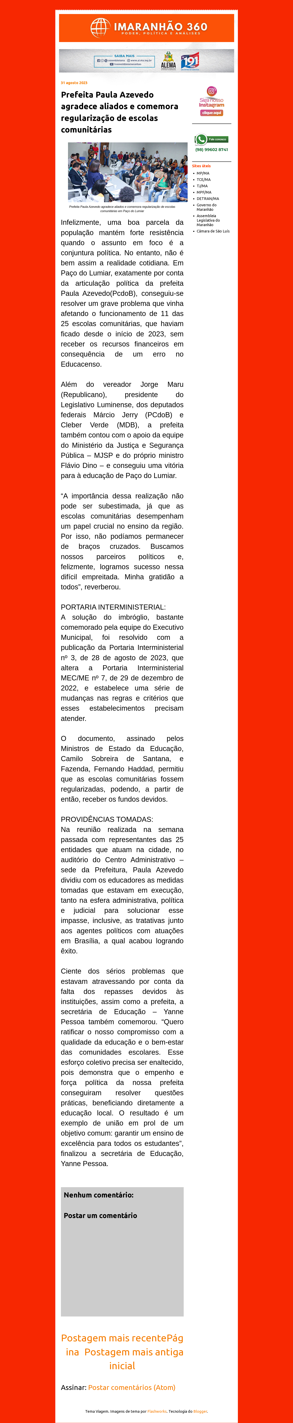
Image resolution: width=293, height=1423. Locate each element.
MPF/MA (204, 192)
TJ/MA (202, 186)
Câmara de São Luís (213, 231)
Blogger (200, 1411)
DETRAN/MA (208, 198)
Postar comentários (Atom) (132, 1387)
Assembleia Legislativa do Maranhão (208, 220)
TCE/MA (204, 179)
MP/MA (203, 173)
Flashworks (157, 1411)
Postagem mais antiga (134, 1351)
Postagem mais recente (113, 1337)
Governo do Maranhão (207, 207)
